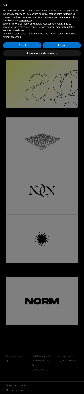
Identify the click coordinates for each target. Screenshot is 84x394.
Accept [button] (62, 45)
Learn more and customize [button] (42, 53)
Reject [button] (22, 45)
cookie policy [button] (25, 20)
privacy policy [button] (14, 14)
